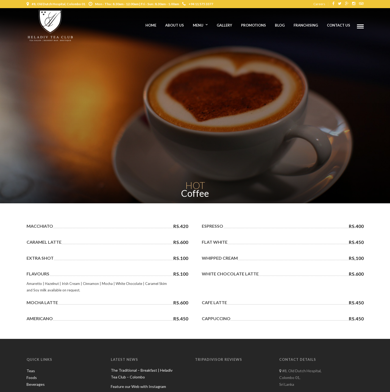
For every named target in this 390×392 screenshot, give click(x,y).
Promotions (253, 25)
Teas (31, 370)
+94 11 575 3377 (197, 4)
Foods (32, 377)
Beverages (36, 384)
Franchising (306, 25)
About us (174, 25)
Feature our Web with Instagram (138, 386)
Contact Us (338, 25)
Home (150, 25)
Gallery (224, 25)
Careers (319, 4)
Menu (198, 25)
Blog (280, 25)
